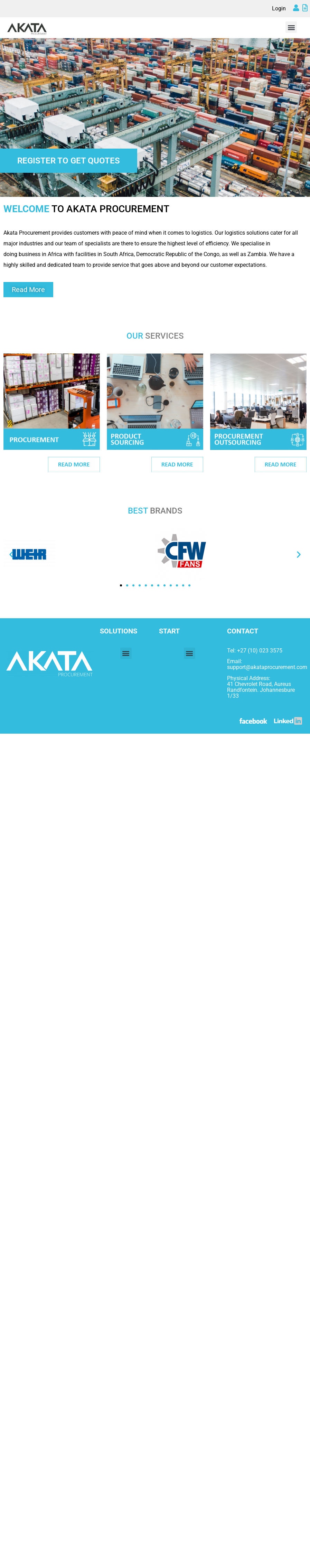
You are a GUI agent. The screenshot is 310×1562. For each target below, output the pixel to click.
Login (279, 8)
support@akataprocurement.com (267, 667)
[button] (291, 27)
